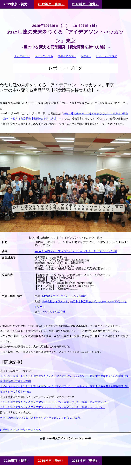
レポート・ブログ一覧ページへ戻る (20, 429)
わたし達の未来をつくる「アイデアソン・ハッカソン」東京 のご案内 (40, 417)
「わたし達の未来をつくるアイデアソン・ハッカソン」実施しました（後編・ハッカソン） (52, 407)
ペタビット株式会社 (53, 311)
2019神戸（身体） (51, 4)
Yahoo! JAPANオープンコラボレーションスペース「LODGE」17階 (76, 251)
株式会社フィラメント (55, 301)
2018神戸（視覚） (85, 4)
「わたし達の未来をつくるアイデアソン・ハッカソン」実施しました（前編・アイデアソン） (53, 402)
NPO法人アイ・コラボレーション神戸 (64, 296)
